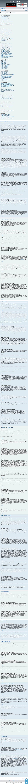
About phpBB (21, 741)
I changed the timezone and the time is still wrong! (6, 33)
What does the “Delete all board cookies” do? (7, 25)
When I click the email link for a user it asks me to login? (6, 40)
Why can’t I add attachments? (5, 51)
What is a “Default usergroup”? (5, 79)
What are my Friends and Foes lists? (6, 89)
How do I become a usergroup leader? (6, 76)
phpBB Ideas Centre (18, 749)
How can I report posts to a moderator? (6, 53)
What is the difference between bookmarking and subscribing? (7, 102)
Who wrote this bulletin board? (5, 114)
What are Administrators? (4, 71)
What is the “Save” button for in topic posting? (6, 55)
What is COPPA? (3, 17)
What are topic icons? (4, 68)
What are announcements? (5, 65)
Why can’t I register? (4, 18)
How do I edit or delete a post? (5, 45)
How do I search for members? (5, 97)
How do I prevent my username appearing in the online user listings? (6, 30)
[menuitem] (3, 8)
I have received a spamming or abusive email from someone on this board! (7, 86)
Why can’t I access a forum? (5, 50)
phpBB (22, 259)
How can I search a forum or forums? (6, 94)
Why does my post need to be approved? (7, 56)
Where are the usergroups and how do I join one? (7, 75)
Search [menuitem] (26, 10)
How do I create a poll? (4, 47)
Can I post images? (3, 63)
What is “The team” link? (4, 80)
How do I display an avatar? (5, 37)
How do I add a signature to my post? (6, 46)
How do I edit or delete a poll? (5, 49)
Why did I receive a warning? (5, 52)
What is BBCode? (3, 60)
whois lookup (15, 758)
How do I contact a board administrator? (7, 118)
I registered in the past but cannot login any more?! (6, 21)
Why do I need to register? (5, 16)
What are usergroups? (4, 73)
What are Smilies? (3, 62)
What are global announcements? (6, 64)
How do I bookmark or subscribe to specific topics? (7, 104)
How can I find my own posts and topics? (7, 98)
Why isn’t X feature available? (5, 115)
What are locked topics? (4, 67)
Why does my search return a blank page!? (7, 96)
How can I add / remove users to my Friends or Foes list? (7, 91)
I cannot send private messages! (5, 83)
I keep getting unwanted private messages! (7, 84)
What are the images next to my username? (5, 36)
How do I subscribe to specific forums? (6, 105)
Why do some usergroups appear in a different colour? (6, 78)
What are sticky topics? (4, 66)
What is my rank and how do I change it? (7, 38)
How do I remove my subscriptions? (6, 106)
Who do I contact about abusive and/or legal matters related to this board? (7, 117)
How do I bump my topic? (4, 57)
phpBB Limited (3, 740)
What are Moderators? (4, 72)
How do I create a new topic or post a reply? (6, 44)
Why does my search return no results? (6, 95)
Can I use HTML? (3, 61)
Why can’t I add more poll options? (6, 48)
